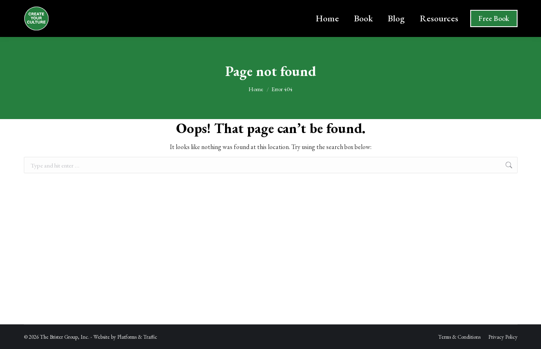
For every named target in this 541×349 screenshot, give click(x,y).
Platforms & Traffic (137, 336)
